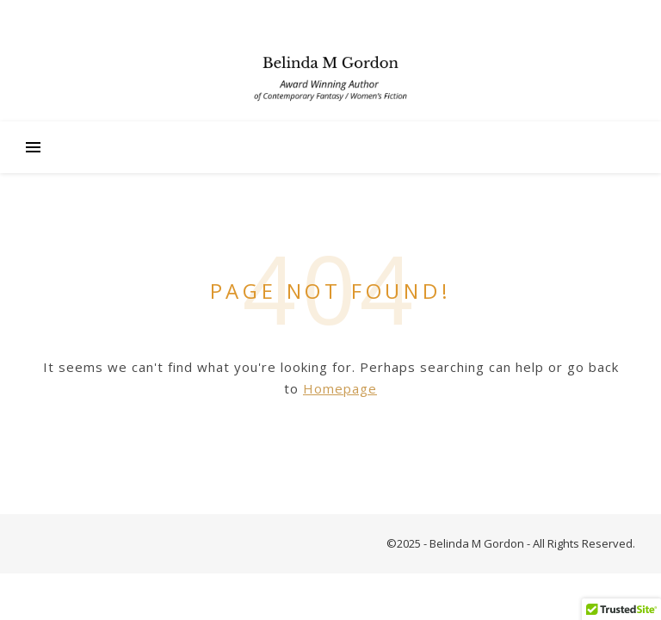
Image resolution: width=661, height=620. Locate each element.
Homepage (340, 388)
